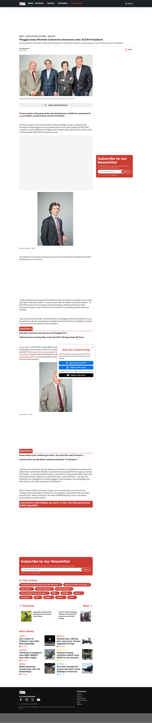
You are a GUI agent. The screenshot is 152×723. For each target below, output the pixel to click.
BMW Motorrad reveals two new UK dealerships (29, 669)
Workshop (76, 3)
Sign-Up (79, 704)
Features (64, 3)
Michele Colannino (43, 589)
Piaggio (47, 597)
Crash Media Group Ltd (28, 704)
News (30, 3)
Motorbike (61, 664)
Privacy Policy (37, 573)
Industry (51, 36)
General (22, 636)
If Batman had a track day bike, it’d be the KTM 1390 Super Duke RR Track (52, 337)
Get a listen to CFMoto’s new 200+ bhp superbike (29, 641)
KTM (37, 597)
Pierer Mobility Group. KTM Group (33, 593)
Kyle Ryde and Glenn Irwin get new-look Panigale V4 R (43, 333)
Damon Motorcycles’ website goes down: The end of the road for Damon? (52, 455)
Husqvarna (25, 597)
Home (21, 36)
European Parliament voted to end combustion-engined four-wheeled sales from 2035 (56, 353)
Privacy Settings (82, 700)
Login (78, 702)
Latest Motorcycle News (35, 36)
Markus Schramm (63, 589)
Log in (129, 3)
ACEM (71, 597)
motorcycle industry (27, 356)
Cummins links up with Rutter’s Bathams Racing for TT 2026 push (48, 459)
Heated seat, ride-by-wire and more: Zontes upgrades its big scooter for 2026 (68, 641)
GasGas (77, 593)
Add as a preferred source (56, 105)
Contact (79, 696)
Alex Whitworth (24, 49)
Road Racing (62, 650)
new (21, 116)
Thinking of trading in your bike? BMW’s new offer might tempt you (30, 655)
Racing (52, 3)
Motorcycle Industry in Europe (76, 585)
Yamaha (60, 597)
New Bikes (61, 636)
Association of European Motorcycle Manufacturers (39, 585)
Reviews (40, 3)
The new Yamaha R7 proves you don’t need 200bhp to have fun (68, 669)
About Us (79, 694)
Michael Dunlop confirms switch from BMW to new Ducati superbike (68, 655)
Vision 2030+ (24, 347)
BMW (54, 593)
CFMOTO (65, 593)
